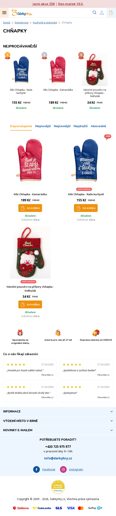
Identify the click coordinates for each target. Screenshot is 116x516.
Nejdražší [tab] (81, 126)
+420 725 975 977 (58, 446)
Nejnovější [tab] (43, 126)
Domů (6, 22)
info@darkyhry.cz (58, 458)
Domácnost (21, 22)
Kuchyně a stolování (45, 22)
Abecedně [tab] (98, 126)
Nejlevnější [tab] (62, 126)
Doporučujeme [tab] (21, 126)
